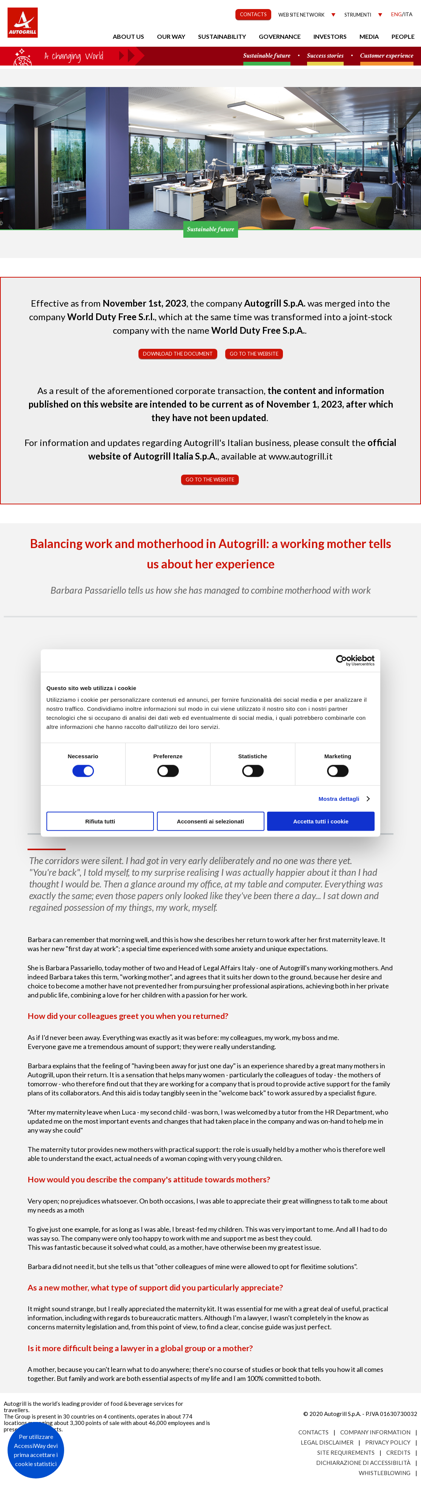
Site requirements (346, 1452)
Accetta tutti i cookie (321, 821)
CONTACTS (253, 14)
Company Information (375, 1432)
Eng (396, 14)
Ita (408, 14)
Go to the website (254, 354)
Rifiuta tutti (100, 821)
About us (128, 36)
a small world (72, 55)
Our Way (171, 36)
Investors (330, 36)
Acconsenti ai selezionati (210, 821)
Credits (398, 1452)
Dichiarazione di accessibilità (363, 1462)
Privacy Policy (387, 1442)
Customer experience (386, 56)
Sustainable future (266, 56)
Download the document (178, 354)
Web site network (301, 15)
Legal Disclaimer (327, 1442)
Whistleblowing (384, 1472)
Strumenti (357, 15)
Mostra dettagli (338, 798)
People (403, 36)
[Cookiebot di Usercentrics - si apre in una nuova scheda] (342, 660)
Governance (280, 36)
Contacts (313, 1432)
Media (369, 36)
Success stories (325, 56)
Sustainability (222, 36)
